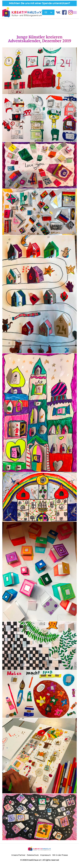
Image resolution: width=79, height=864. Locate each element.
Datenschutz (33, 855)
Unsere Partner (18, 855)
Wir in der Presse (60, 855)
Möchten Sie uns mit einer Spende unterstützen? (39, 3)
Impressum (45, 855)
